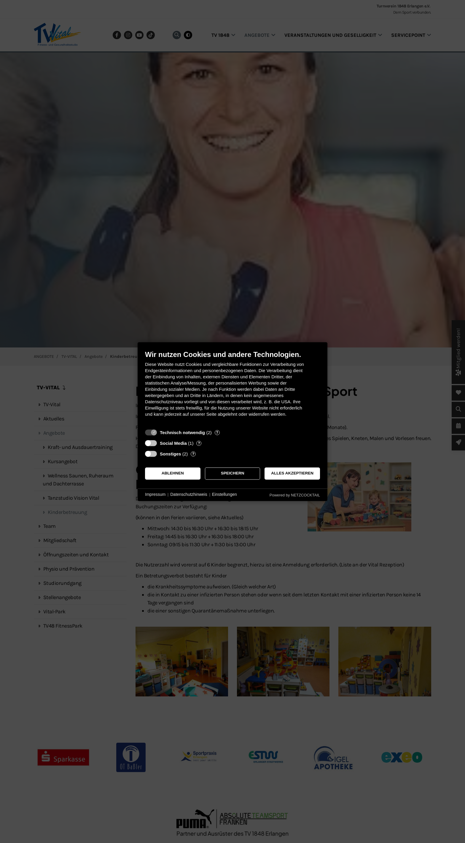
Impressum (155, 494)
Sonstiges (170, 453)
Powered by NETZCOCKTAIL (295, 495)
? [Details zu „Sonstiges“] (193, 454)
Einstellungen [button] (224, 494)
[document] (232, 388)
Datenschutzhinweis (188, 494)
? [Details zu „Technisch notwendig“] (217, 432)
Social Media (173, 443)
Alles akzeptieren (292, 473)
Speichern (232, 473)
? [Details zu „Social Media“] (199, 443)
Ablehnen (173, 473)
